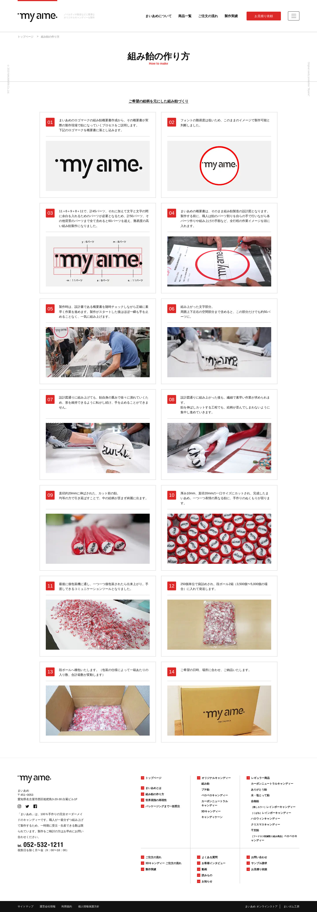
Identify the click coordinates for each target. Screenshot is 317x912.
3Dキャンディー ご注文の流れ (163, 863)
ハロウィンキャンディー (265, 818)
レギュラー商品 (260, 778)
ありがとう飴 (259, 789)
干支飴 (255, 830)
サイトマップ (25, 906)
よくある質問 (209, 857)
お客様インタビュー (213, 863)
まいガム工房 (291, 906)
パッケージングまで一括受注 (163, 806)
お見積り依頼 (263, 16)
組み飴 (205, 783)
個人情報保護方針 (88, 906)
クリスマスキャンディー (265, 824)
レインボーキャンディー (273, 807)
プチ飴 (205, 789)
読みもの (207, 875)
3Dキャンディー (211, 811)
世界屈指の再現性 (156, 800)
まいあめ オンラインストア (261, 906)
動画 (204, 869)
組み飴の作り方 (155, 794)
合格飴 (255, 801)
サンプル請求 (259, 863)
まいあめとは (153, 788)
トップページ (153, 778)
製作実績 (231, 16)
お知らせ (207, 881)
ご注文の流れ (208, 16)
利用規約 (66, 906)
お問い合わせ (259, 857)
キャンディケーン (212, 817)
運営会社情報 (47, 906)
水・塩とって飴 (260, 795)
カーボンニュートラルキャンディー (272, 783)
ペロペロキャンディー (214, 795)
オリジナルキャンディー (216, 778)
